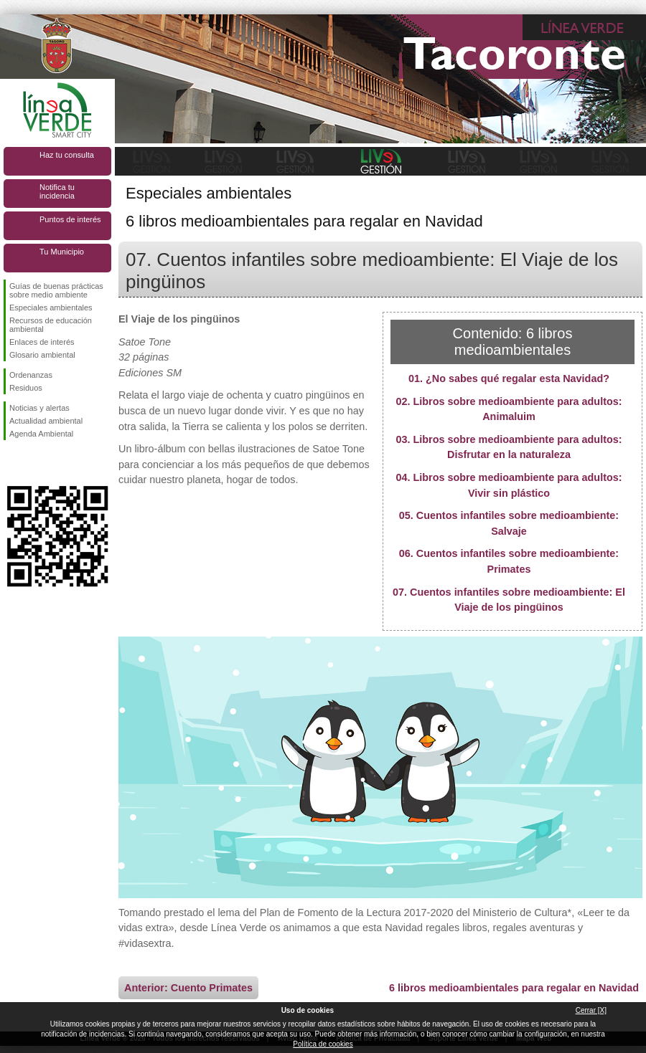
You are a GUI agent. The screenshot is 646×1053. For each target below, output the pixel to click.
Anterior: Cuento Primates (188, 988)
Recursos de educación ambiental (50, 324)
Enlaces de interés (42, 342)
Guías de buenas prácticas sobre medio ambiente (56, 290)
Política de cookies (322, 1044)
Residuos (25, 387)
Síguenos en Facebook (12, 463)
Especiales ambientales (51, 307)
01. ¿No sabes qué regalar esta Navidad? (508, 378)
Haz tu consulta (66, 155)
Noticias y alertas (39, 408)
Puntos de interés (70, 219)
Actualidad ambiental (46, 420)
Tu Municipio (61, 251)
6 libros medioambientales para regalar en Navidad (514, 988)
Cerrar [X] (591, 1010)
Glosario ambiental (42, 355)
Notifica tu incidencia (57, 191)
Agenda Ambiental (41, 433)
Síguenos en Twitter (36, 463)
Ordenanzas (30, 375)
